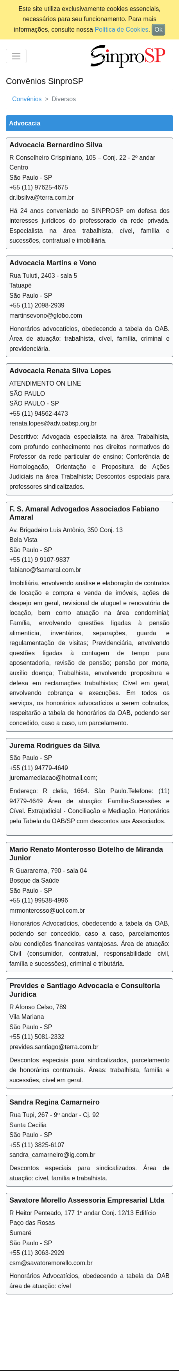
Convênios (27, 99)
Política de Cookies (121, 29)
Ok (158, 29)
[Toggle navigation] (16, 56)
